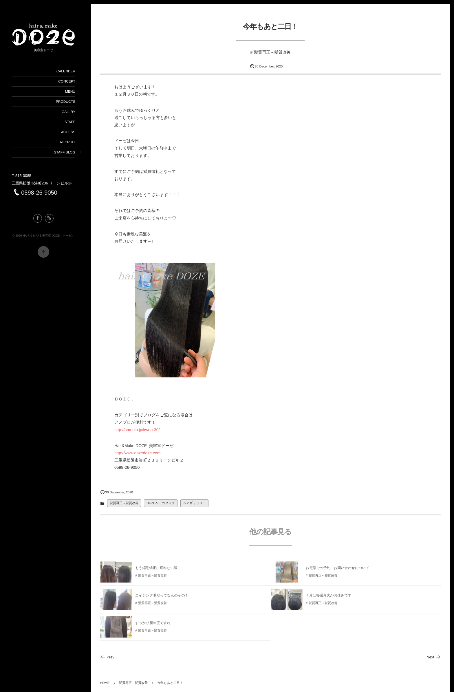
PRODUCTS (65, 102)
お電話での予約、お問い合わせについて (337, 570)
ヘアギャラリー (194, 503)
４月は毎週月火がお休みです (329, 597)
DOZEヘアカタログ (161, 503)
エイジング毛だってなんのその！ (161, 597)
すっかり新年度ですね (153, 625)
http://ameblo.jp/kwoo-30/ (137, 429)
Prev (107, 657)
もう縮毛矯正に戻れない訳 (156, 570)
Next (433, 657)
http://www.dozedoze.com (137, 453)
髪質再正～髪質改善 (272, 52)
